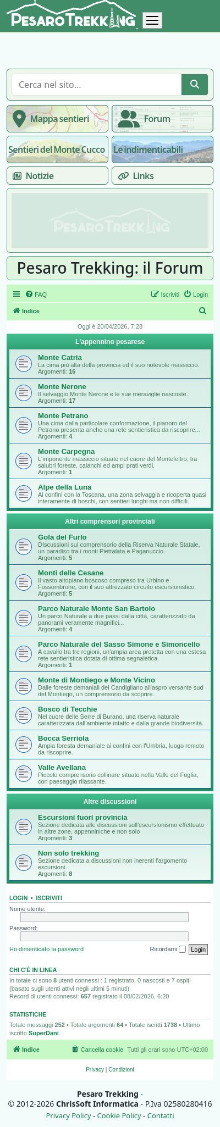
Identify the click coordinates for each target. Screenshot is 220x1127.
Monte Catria (60, 357)
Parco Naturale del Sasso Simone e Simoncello (119, 644)
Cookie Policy (119, 1115)
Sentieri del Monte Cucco (56, 149)
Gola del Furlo (62, 537)
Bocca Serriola (63, 738)
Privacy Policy (68, 1115)
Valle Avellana (62, 767)
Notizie (30, 176)
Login (18, 898)
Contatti (160, 1115)
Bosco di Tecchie (67, 709)
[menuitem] (36, 294)
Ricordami (168, 949)
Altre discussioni (110, 802)
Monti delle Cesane (70, 573)
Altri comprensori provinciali (110, 521)
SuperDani (44, 1033)
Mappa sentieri (48, 119)
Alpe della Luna (64, 487)
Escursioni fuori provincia (83, 817)
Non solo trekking (68, 853)
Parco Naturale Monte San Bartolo (96, 608)
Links (133, 176)
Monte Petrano (63, 416)
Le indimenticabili (148, 149)
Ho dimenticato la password (46, 949)
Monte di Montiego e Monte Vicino (96, 680)
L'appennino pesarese (110, 342)
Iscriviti (49, 898)
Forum (141, 119)
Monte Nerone (62, 386)
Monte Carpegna (66, 451)
